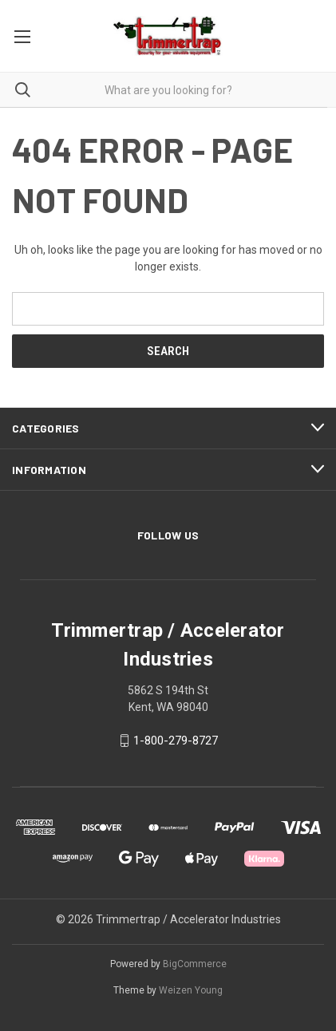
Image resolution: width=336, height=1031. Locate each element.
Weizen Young (191, 990)
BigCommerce (195, 964)
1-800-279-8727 (175, 740)
